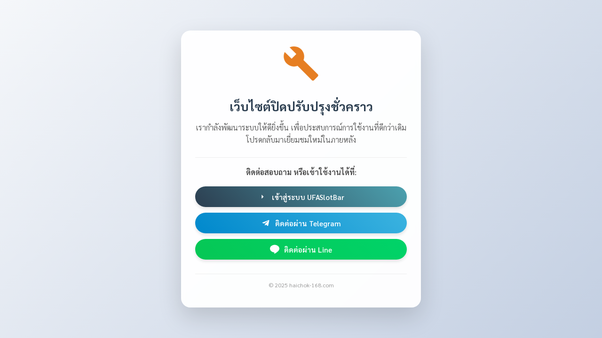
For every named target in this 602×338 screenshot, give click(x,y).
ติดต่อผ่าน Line (301, 249)
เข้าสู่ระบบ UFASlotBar (301, 196)
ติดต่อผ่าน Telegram (301, 223)
